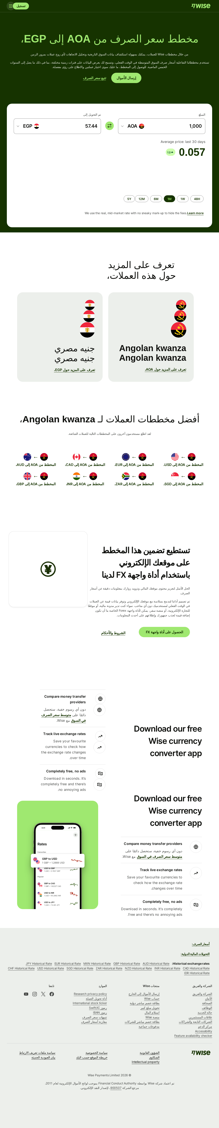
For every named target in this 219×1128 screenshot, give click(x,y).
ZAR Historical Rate (109, 968)
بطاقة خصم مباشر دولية (145, 1003)
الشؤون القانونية (150, 1052)
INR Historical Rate (167, 968)
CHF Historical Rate (21, 968)
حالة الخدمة (205, 1012)
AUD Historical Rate (156, 963)
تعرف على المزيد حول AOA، (165, 369)
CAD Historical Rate (196, 968)
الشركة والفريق (202, 994)
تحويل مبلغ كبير (150, 1008)
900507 (116, 1088)
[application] (46, 174)
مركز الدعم (205, 1026)
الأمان (208, 998)
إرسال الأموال (126, 78)
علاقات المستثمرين (200, 1017)
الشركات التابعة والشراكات (195, 1021)
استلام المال (152, 1012)
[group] (109, 190)
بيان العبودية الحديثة (43, 1057)
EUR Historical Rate (68, 963)
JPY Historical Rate (39, 963)
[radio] (197, 198)
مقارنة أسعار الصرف (94, 1021)
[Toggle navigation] (11, 6)
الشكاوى (154, 1057)
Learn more (195, 213)
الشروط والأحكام (113, 633)
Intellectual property (146, 1062)
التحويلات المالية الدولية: (195, 954)
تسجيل (20, 6)
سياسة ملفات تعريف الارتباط (37, 1052)
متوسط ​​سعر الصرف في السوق (159, 856)
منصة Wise (152, 1017)
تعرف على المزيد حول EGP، (74, 369)
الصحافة (207, 1003)
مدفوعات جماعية (149, 1026)
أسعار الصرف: (201, 944)
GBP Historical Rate (126, 963)
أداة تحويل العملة (96, 998)
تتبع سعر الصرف (94, 78)
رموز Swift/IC (98, 1008)
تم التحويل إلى (92, 114)
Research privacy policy (90, 994)
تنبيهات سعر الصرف (94, 1017)
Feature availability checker (193, 1035)
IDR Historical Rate (197, 973)
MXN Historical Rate (97, 963)
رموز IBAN (100, 1012)
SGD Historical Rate (80, 968)
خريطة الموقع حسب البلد (91, 1057)
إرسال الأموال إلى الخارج (144, 994)
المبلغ (202, 114)
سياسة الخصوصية (97, 1052)
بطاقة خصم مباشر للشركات (142, 1021)
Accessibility (203, 1031)
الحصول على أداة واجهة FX (164, 632)
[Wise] (200, 6)
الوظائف (207, 1008)
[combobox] (133, 126)
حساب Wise (152, 998)
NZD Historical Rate (138, 968)
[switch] (109, 125)
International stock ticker (90, 1003)
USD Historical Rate (50, 968)
